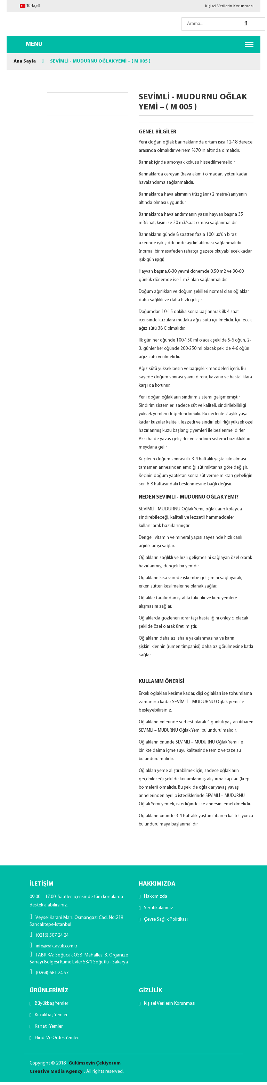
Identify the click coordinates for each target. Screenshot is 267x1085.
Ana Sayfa (25, 61)
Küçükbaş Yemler (51, 1016)
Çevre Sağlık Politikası (166, 921)
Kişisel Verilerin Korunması (229, 6)
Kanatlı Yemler (49, 1028)
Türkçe (30, 5)
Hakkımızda (155, 897)
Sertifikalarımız (158, 909)
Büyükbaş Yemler (51, 1004)
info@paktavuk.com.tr (53, 946)
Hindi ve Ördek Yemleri (57, 1040)
